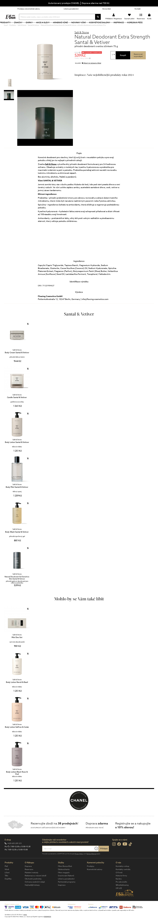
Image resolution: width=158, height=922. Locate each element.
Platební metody (31, 880)
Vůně (7, 877)
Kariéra (118, 886)
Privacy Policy (79, 862)
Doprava (28, 874)
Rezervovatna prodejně (138, 63)
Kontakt (138, 9)
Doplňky (8, 886)
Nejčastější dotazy (32, 893)
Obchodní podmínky (33, 886)
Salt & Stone (82, 40)
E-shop (8, 847)
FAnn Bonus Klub (65, 874)
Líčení (7, 880)
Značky (28, 26)
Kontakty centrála (123, 877)
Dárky (39, 26)
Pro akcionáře (121, 889)
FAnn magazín (64, 880)
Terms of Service (91, 862)
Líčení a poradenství (71, 9)
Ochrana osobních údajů (35, 889)
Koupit (123, 63)
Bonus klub (106, 9)
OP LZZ (119, 896)
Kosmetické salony (109, 26)
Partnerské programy (66, 889)
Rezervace (29, 877)
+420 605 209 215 (14, 851)
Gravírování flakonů (66, 883)
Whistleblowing (122, 893)
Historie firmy (121, 883)
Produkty (15, 26)
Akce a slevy (53, 26)
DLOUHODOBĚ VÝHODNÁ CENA (92, 60)
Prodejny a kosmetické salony (28, 9)
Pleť (6, 874)
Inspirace (129, 26)
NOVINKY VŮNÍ (88, 26)
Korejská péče (144, 26)
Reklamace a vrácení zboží (35, 883)
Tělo (6, 883)
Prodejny (90, 874)
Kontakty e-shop (122, 874)
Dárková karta (63, 877)
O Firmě (119, 880)
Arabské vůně (70, 26)
